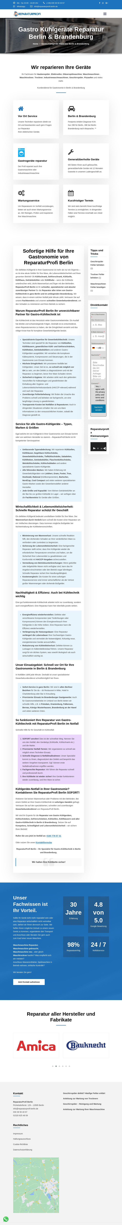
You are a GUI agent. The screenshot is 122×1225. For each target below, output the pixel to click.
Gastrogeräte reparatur (32, 160)
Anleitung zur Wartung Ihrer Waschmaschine (84, 1102)
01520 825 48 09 (20, 1108)
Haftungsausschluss (22, 1131)
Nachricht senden (98, 408)
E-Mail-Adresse (98, 332)
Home (35, 44)
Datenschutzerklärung (22, 1142)
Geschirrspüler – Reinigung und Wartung (82, 1096)
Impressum (18, 1126)
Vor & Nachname (98, 315)
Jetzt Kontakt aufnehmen (29, 974)
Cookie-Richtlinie (20, 1136)
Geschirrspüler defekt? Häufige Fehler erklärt (84, 1086)
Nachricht (95, 355)
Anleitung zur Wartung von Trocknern (80, 1091)
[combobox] (96, 348)
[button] (52, 1059)
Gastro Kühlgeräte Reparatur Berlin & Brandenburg (65, 44)
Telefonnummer (98, 343)
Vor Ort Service (27, 116)
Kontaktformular (43, 835)
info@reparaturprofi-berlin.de (45, 6)
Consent (95, 383)
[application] (98, 446)
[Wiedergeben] (94, 448)
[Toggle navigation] (105, 14)
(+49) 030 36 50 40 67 (55, 3)
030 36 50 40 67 (20, 1104)
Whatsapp (21, 6)
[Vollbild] (106, 448)
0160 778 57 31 (53, 829)
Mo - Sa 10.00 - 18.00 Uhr (27, 3)
